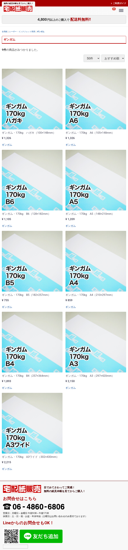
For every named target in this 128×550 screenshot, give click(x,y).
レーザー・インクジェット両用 (22, 32)
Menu (121, 9)
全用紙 (4, 32)
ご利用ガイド (119, 3)
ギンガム (40, 32)
